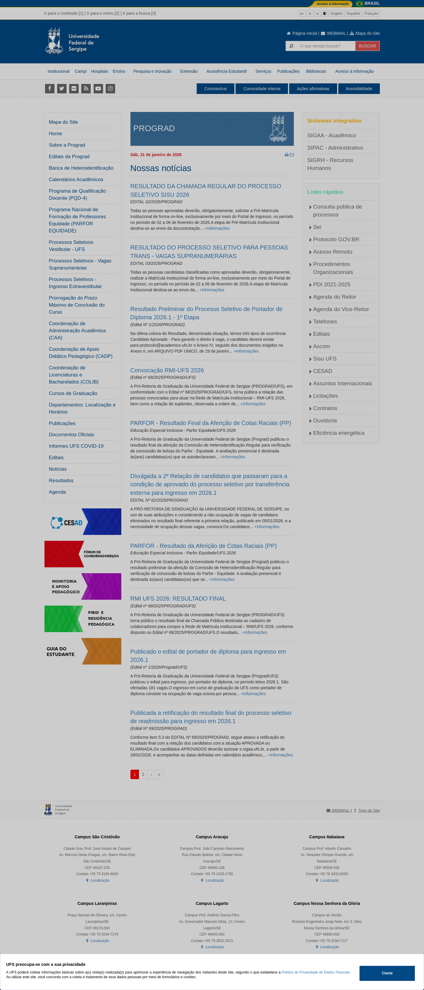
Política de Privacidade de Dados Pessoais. (316, 972)
